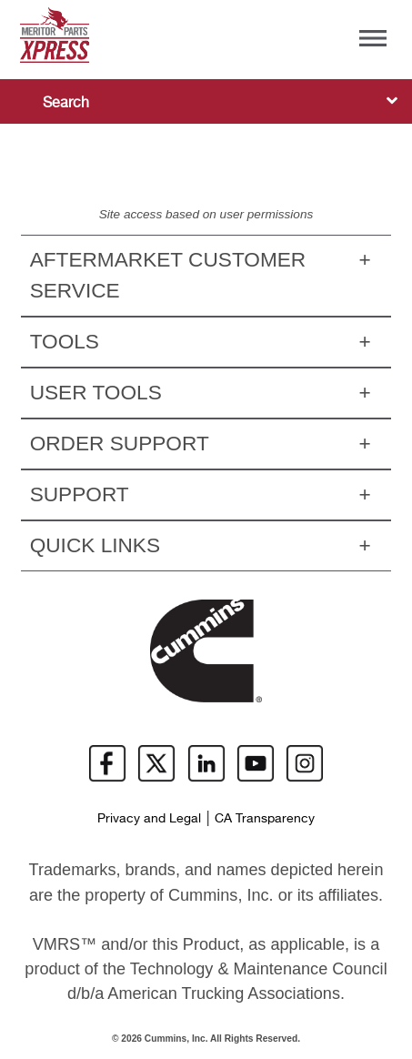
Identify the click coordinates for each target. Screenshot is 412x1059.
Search (66, 103)
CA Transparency (265, 818)
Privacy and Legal (149, 818)
